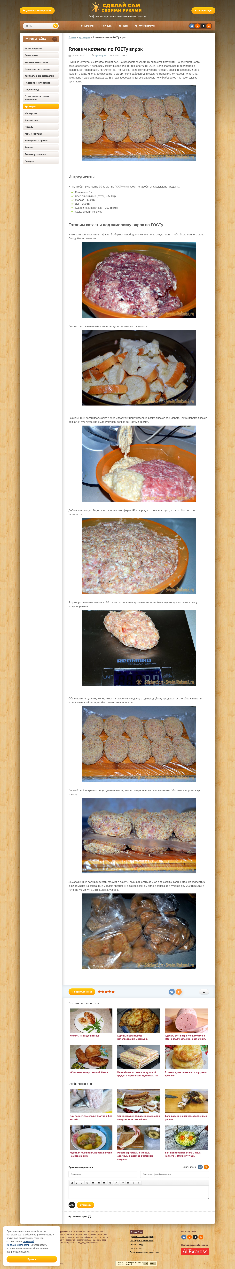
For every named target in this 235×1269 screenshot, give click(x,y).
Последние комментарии (141, 1240)
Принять (31, 1259)
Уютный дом (31, 120)
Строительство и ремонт (38, 69)
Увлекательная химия (36, 62)
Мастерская (31, 113)
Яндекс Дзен (136, 1232)
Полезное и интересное (37, 82)
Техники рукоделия (35, 154)
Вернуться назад (82, 991)
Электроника (31, 55)
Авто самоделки (33, 48)
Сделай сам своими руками (117, 7)
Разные (29, 147)
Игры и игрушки (33, 133)
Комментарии (145, 25)
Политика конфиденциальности (144, 1252)
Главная (87, 25)
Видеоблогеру (136, 1244)
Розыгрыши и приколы (37, 140)
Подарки (29, 161)
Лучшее (106, 25)
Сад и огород (32, 89)
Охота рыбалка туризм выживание (37, 98)
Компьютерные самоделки (39, 75)
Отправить (85, 1204)
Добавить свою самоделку (142, 1236)
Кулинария (30, 106)
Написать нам (136, 1248)
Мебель (29, 126)
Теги (123, 25)
